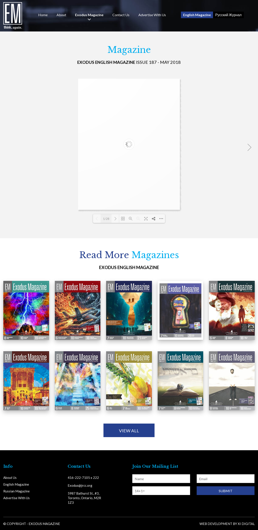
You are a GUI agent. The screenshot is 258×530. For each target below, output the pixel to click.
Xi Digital (246, 524)
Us (120, 15)
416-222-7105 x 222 (83, 478)
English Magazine (197, 15)
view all (129, 430)
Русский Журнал (228, 15)
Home (43, 15)
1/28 (106, 219)
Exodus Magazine (89, 15)
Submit (225, 491)
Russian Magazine (16, 491)
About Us (10, 478)
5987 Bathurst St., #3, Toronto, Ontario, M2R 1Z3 (84, 497)
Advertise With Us (152, 15)
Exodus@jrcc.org (80, 485)
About (61, 15)
